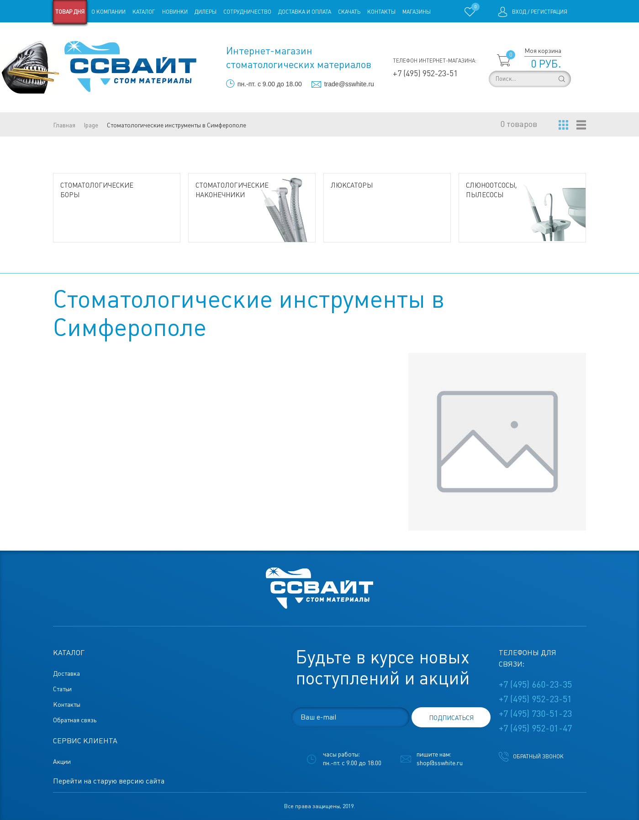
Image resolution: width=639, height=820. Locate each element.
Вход (519, 12)
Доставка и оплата (304, 12)
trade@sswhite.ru (349, 84)
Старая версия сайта (82, 35)
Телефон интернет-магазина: (434, 61)
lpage (91, 125)
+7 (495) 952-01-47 (535, 728)
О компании (108, 12)
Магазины (416, 12)
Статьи (127, 35)
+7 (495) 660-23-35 (535, 684)
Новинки (175, 12)
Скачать (349, 12)
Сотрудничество (247, 12)
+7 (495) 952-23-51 (425, 73)
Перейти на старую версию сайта (108, 781)
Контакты (381, 12)
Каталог (143, 12)
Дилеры (206, 12)
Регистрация (549, 12)
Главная (64, 125)
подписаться (451, 717)
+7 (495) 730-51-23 (535, 713)
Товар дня (69, 12)
